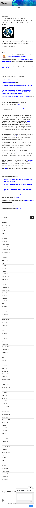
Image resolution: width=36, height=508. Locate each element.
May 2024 (4, 268)
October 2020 (5, 384)
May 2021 (4, 365)
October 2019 (5, 417)
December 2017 (5, 476)
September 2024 (6, 257)
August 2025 (5, 228)
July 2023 (4, 295)
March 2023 (5, 306)
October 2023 (5, 287)
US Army (10, 503)
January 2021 (5, 376)
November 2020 (6, 382)
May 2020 (4, 398)
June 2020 (4, 395)
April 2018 (4, 465)
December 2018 (6, 444)
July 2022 (4, 328)
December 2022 (6, 314)
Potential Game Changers (8, 82)
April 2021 (4, 368)
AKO (8, 503)
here (6, 168)
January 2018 (5, 473)
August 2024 (5, 260)
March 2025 (5, 241)
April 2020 (4, 400)
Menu (18, 7)
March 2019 (5, 436)
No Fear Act (15, 503)
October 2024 (5, 255)
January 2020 (5, 409)
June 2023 (4, 298)
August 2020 (5, 390)
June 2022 (4, 330)
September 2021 (6, 355)
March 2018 (5, 468)
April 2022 (4, 336)
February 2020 (5, 406)
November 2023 (6, 284)
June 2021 (4, 363)
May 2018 (4, 463)
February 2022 (5, 341)
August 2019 (5, 422)
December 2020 (6, 379)
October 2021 (5, 352)
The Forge (18, 208)
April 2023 (4, 303)
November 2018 (6, 446)
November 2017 (6, 479)
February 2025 (5, 244)
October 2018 (5, 449)
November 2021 (6, 349)
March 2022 (5, 338)
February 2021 (5, 373)
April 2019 (4, 433)
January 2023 (5, 311)
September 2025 (6, 225)
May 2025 (4, 236)
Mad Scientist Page (16, 194)
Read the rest (12, 46)
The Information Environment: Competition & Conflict (15, 96)
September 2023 (6, 290)
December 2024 (6, 249)
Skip (27, 505)
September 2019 (6, 419)
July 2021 (4, 360)
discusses (18, 135)
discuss (28, 121)
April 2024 (4, 271)
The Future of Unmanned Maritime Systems (16, 108)
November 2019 (6, 414)
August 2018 (5, 455)
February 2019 (5, 438)
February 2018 (5, 471)
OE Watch (19, 104)
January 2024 (5, 279)
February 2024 (5, 276)
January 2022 (5, 344)
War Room (16, 197)
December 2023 (6, 282)
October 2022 (5, 319)
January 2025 (5, 246)
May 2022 (4, 333)
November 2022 (6, 317)
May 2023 (4, 300)
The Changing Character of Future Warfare (12, 79)
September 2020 (6, 387)
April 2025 (4, 238)
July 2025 (4, 230)
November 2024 (6, 252)
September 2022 (6, 322)
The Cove (12, 205)
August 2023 (5, 292)
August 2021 (5, 357)
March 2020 (5, 403)
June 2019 (4, 427)
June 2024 (4, 265)
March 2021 (5, 371)
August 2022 (5, 325)
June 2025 (4, 233)
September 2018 (6, 452)
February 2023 (5, 309)
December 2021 (5, 346)
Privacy (15, 504)
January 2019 (5, 441)
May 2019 (4, 430)
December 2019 (6, 411)
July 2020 (4, 392)
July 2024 (4, 263)
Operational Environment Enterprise (17, 56)
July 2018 (4, 457)
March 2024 (5, 273)
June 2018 (4, 460)
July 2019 (4, 425)
